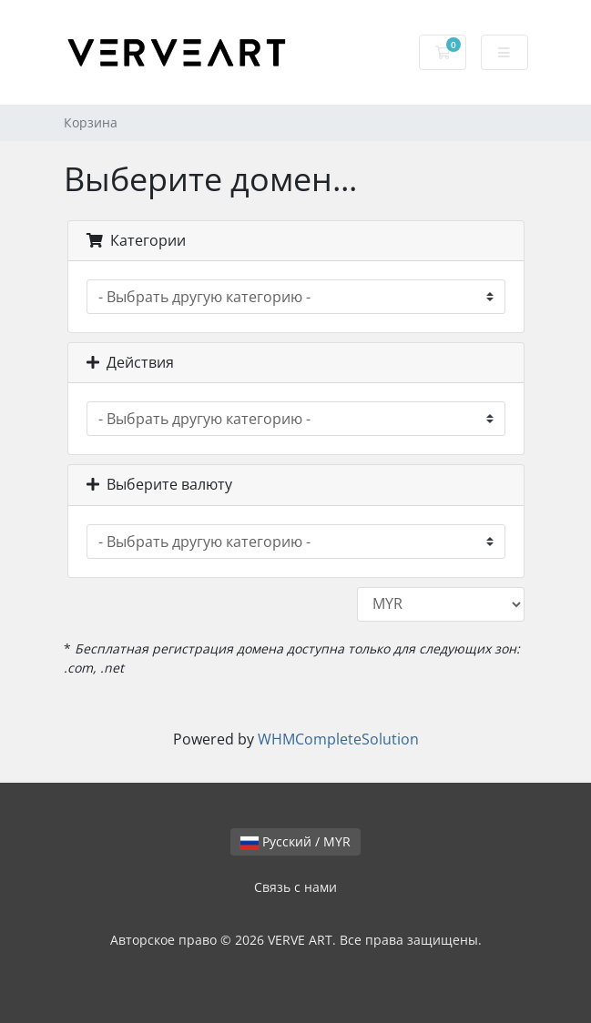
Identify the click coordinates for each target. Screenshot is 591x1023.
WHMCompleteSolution (338, 739)
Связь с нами (295, 887)
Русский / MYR (295, 841)
